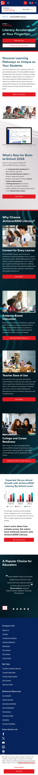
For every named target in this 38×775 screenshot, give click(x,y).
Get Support (6, 680)
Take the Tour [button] (19, 40)
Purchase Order (7, 716)
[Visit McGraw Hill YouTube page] (3, 742)
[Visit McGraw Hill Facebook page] (3, 734)
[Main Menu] (28, 9)
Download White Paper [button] (19, 338)
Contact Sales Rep (8, 672)
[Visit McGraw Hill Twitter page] (3, 738)
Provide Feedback (8, 724)
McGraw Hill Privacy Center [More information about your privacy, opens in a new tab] (27, 762)
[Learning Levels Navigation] (8, 2)
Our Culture (6, 650)
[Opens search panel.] (25, 2)
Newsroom (6, 646)
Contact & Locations (9, 638)
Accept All (19, 771)
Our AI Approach (8, 708)
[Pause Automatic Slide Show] (4, 608)
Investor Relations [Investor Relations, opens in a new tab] (8, 642)
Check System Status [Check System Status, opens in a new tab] (9, 676)
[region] (19, 765)
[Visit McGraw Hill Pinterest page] (3, 751)
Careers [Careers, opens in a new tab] (5, 634)
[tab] (10, 609)
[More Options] (35, 2)
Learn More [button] (19, 196)
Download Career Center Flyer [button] (19, 461)
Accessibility (6, 696)
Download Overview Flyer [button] (19, 45)
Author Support (7, 700)
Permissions (6, 712)
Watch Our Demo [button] (19, 94)
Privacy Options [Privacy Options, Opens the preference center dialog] (19, 767)
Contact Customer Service (11, 668)
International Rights (9, 704)
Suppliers (5, 720)
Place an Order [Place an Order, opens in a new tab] (7, 684)
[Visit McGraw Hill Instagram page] (3, 747)
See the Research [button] (19, 540)
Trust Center (6, 658)
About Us (5, 630)
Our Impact (6, 654)
